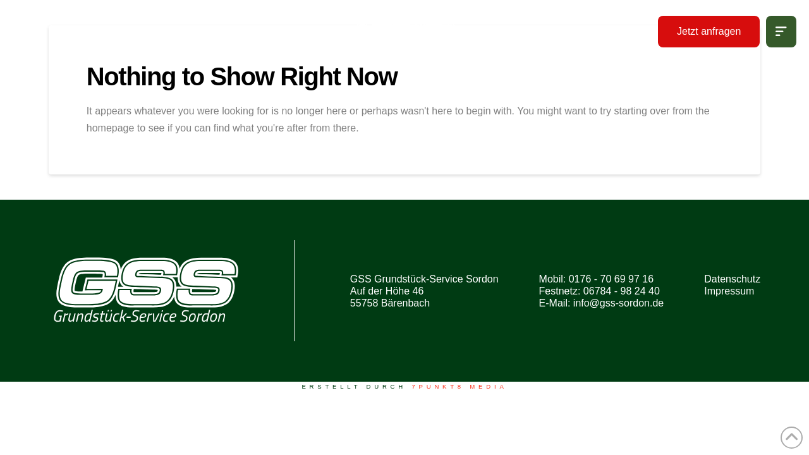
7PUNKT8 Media (459, 386)
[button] (781, 31)
